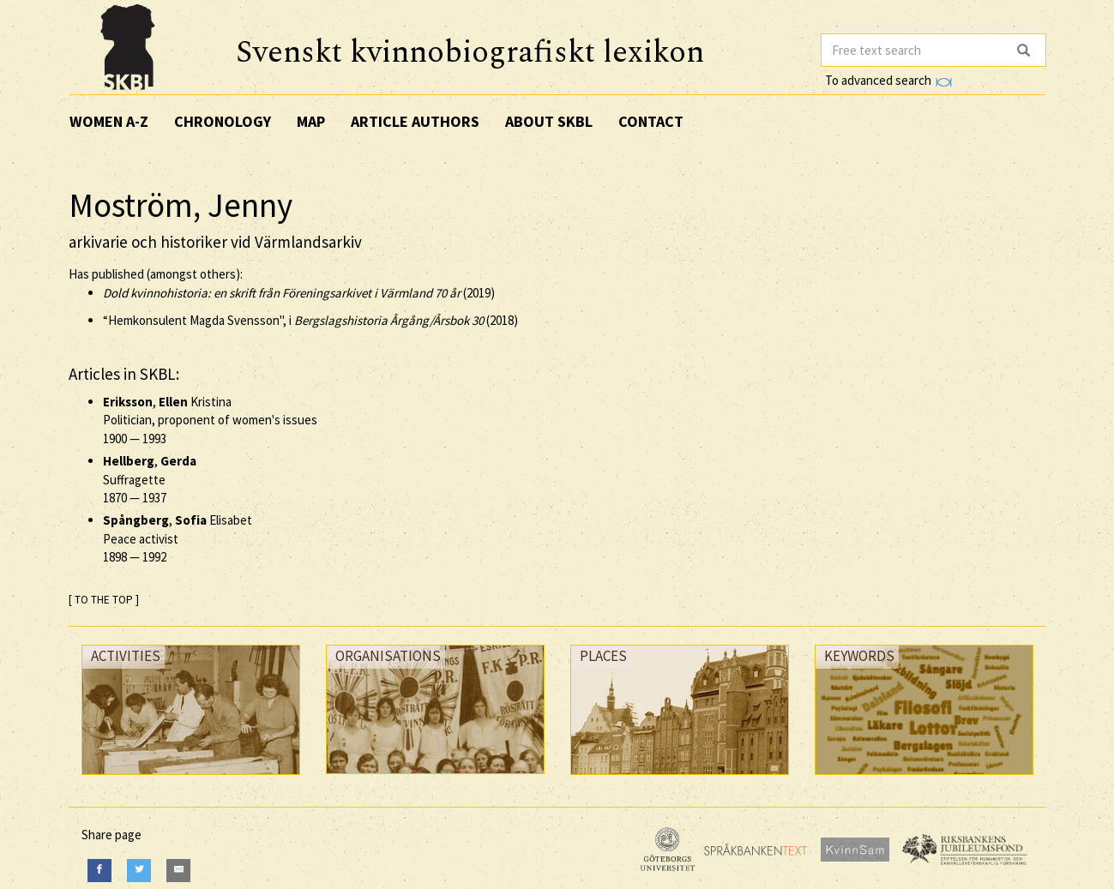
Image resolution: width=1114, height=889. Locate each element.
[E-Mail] (178, 870)
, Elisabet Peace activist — (177, 538)
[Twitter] (139, 870)
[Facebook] (99, 870)
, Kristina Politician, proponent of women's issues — (210, 420)
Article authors (415, 121)
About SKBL (549, 121)
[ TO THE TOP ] (104, 599)
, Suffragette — (149, 479)
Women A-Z (108, 121)
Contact (650, 121)
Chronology (222, 121)
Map (311, 121)
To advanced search (888, 80)
